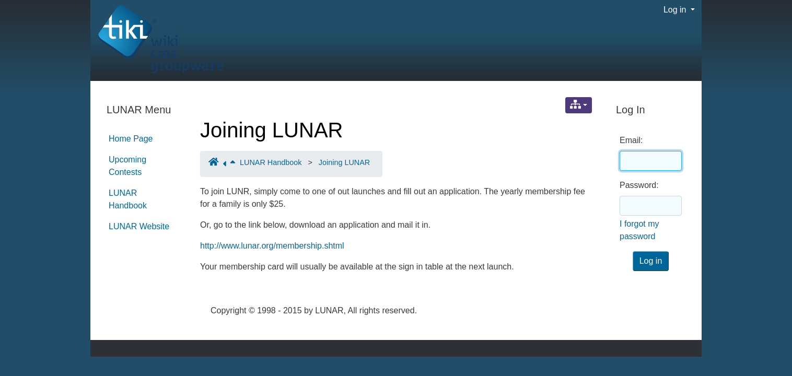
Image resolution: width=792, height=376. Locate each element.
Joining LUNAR (271, 130)
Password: (639, 185)
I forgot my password (639, 230)
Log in (676, 9)
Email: (631, 140)
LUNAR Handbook (270, 162)
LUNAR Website (139, 226)
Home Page (131, 138)
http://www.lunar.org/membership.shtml (272, 245)
